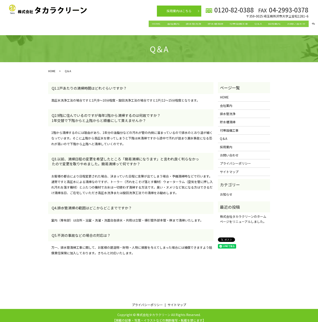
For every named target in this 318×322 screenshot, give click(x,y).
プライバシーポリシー (235, 159)
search (313, 24)
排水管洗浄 (177, 23)
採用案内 (270, 23)
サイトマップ (229, 167)
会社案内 (154, 23)
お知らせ (226, 190)
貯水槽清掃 (202, 23)
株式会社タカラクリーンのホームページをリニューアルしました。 (243, 214)
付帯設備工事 (228, 23)
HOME (133, 23)
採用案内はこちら (179, 11)
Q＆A (250, 23)
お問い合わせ (294, 23)
